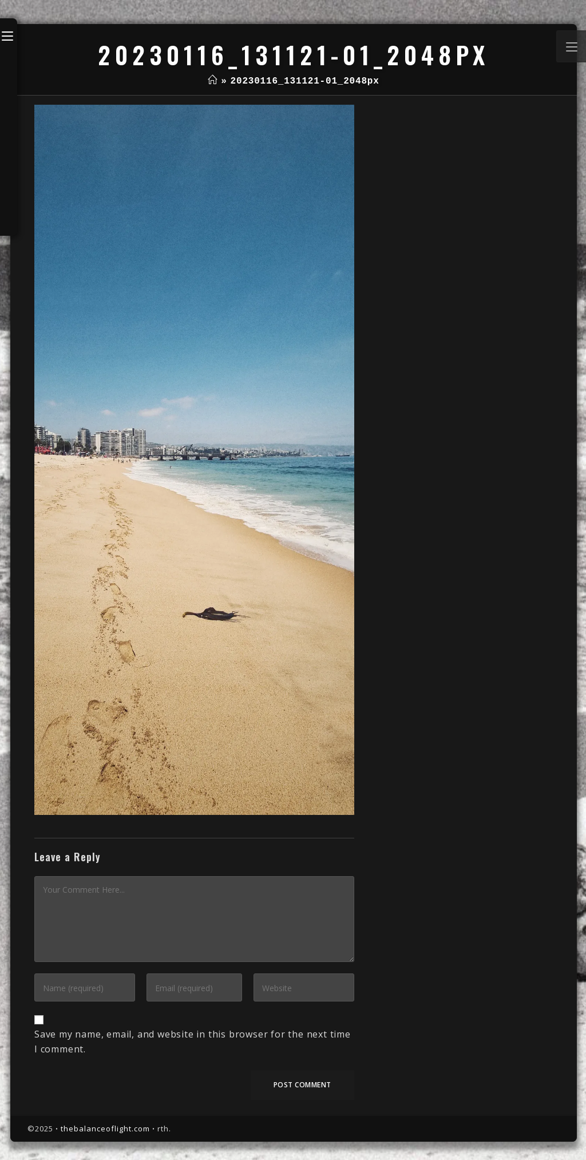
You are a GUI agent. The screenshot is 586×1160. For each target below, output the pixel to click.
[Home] (212, 81)
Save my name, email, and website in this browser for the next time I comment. (192, 1041)
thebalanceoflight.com (105, 1128)
